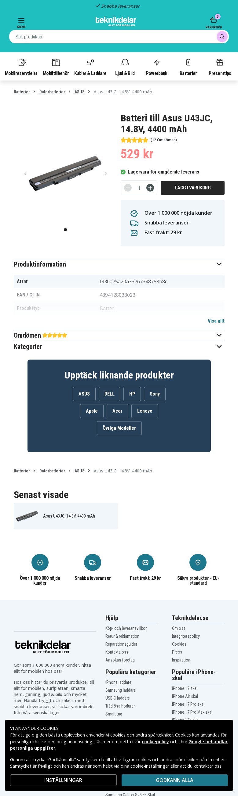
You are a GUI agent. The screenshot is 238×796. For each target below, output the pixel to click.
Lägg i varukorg (193, 188)
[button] (119, 264)
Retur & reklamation (122, 636)
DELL (109, 394)
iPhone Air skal (185, 696)
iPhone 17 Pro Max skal (192, 712)
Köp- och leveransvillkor (126, 628)
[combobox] (119, 36)
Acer (117, 411)
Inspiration (181, 660)
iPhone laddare (118, 682)
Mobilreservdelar (21, 67)
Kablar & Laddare (90, 67)
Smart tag (113, 714)
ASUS (79, 91)
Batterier (188, 67)
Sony (155, 394)
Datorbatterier (51, 91)
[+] (150, 188)
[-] (128, 188)
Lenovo (144, 411)
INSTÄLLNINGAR (63, 780)
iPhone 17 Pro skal (188, 704)
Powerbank (156, 67)
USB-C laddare (117, 698)
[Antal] (139, 188)
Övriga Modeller (119, 428)
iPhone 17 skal (184, 688)
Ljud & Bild (124, 67)
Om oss (178, 628)
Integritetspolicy (186, 636)
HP (132, 394)
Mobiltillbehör (56, 67)
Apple (92, 411)
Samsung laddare (120, 690)
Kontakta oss (116, 652)
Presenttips (220, 67)
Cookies (179, 644)
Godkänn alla (174, 780)
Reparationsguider (121, 644)
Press (177, 652)
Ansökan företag (120, 660)
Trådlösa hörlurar (120, 706)
